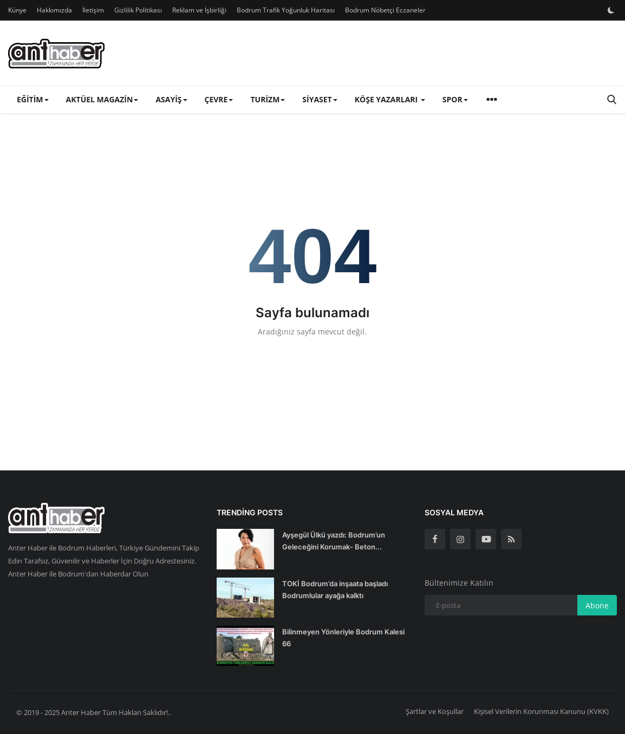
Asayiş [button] (171, 99)
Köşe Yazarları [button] (390, 99)
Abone (597, 605)
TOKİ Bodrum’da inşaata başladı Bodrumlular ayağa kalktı (335, 589)
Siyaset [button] (319, 99)
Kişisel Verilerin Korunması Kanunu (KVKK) (541, 711)
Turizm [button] (267, 99)
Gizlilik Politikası (138, 10)
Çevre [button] (219, 99)
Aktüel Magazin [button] (102, 99)
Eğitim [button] (33, 99)
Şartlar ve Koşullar (435, 711)
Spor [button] (455, 99)
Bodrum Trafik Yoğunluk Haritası (286, 10)
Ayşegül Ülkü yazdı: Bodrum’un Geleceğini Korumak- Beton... (333, 540)
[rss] (511, 539)
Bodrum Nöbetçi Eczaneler (385, 10)
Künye (17, 10)
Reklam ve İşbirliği (199, 10)
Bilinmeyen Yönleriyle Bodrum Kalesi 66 (343, 637)
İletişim (93, 10)
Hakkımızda (54, 10)
